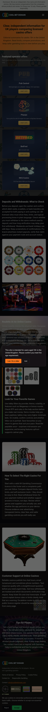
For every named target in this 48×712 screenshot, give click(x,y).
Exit (26, 361)
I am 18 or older (13, 361)
